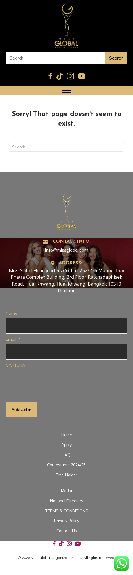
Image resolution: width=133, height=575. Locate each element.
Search (116, 58)
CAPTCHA (15, 365)
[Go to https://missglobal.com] (66, 210)
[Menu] (66, 90)
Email (13, 339)
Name (11, 313)
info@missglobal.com (66, 250)
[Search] (66, 147)
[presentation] (49, 381)
